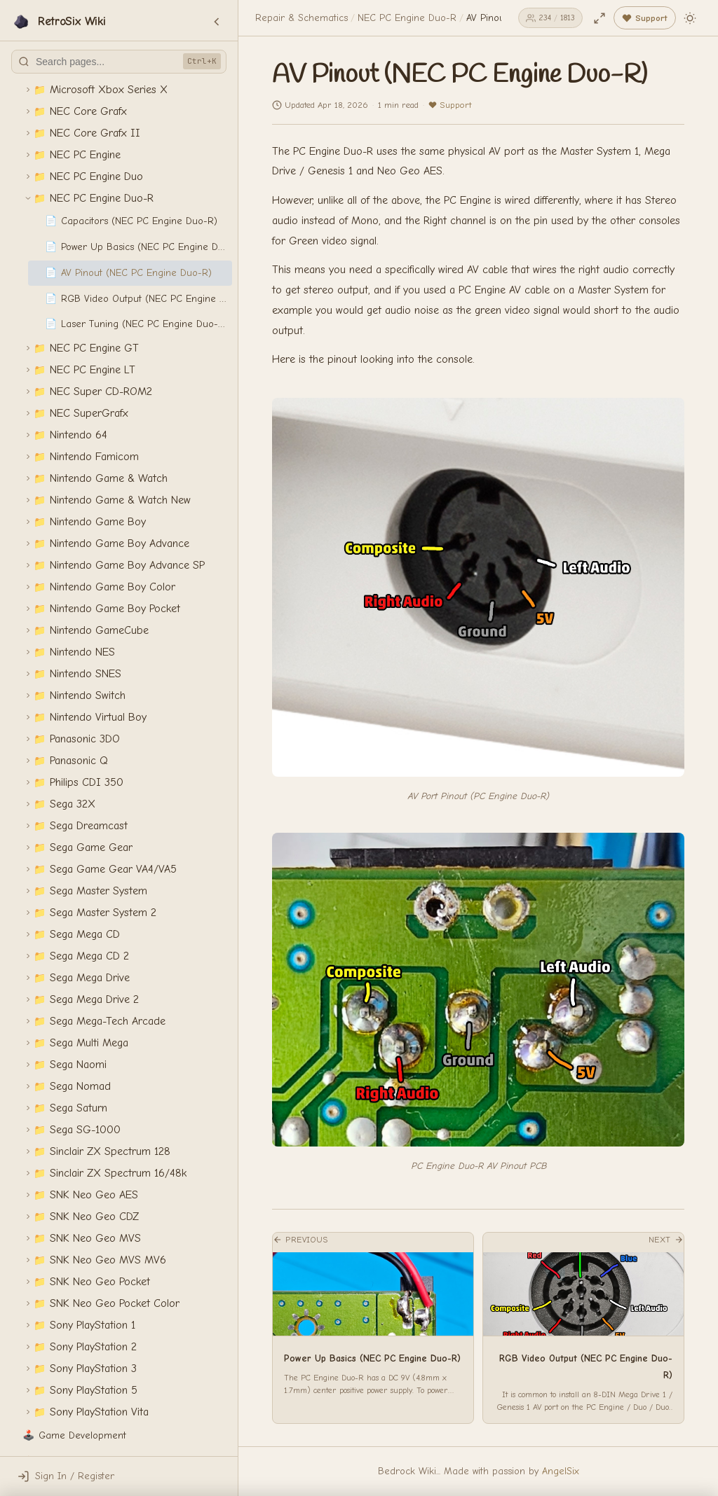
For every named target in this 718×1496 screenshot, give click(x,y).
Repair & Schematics (301, 18)
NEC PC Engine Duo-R (407, 18)
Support (449, 104)
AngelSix (560, 1471)
